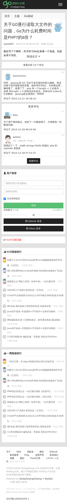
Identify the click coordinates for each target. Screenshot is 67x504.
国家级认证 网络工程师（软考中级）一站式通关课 (31, 281)
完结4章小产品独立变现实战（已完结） (26, 290)
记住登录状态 (12, 198)
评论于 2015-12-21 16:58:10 (20, 98)
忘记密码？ (58, 210)
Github (53, 452)
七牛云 (24, 482)
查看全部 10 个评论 (33, 65)
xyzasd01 (9, 44)
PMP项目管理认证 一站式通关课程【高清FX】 (29, 391)
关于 (8, 452)
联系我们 (54, 455)
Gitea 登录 (33, 228)
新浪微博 (14, 455)
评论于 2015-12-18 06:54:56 (20, 129)
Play (26, 455)
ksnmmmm (19, 76)
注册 (16, 210)
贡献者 (30, 452)
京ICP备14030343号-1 (17, 499)
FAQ (18, 452)
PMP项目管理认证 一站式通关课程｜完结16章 (29, 397)
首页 (7, 16)
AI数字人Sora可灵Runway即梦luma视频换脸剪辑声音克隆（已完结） (34, 263)
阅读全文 (33, 56)
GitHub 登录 (33, 221)
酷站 (22, 458)
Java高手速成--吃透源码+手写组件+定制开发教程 (31, 311)
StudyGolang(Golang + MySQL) (36, 479)
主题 (17, 16)
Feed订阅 (35, 458)
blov (15, 115)
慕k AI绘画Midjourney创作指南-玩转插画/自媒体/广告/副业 (34, 273)
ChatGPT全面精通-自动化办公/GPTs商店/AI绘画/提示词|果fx (35, 298)
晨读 (41, 452)
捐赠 (12, 458)
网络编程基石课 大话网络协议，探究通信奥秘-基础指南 (33, 320)
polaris (17, 137)
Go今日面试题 (14, 239)
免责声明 (39, 455)
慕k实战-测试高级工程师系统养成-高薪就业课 (29, 306)
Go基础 (28, 16)
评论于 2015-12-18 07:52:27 (20, 153)
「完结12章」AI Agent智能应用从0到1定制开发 (30, 361)
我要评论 (33, 161)
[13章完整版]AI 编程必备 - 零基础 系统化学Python (32, 336)
